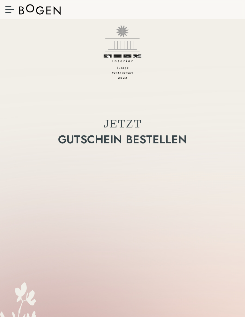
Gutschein (122, 183)
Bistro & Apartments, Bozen (40, 9)
